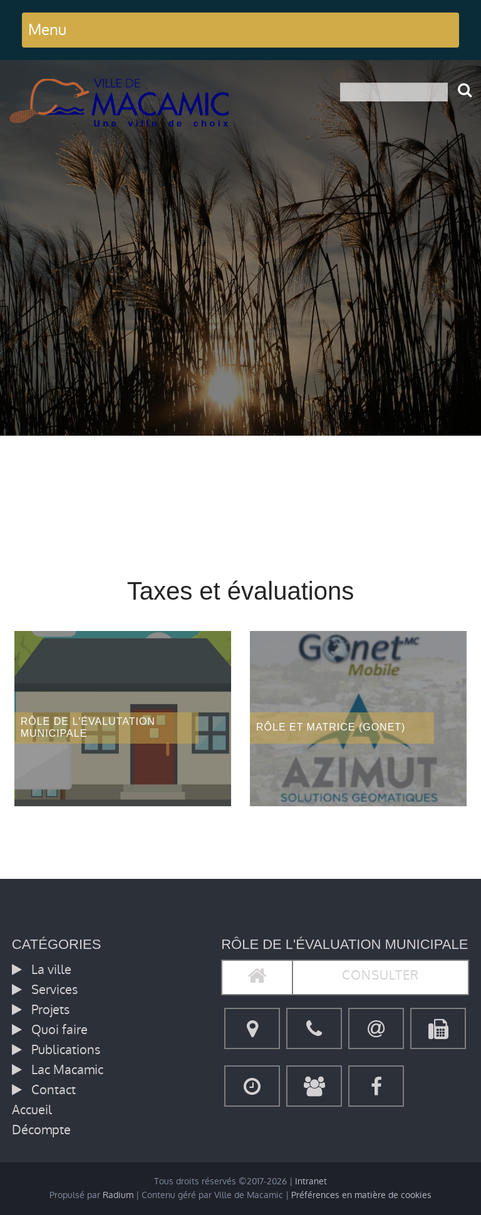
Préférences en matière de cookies (361, 1195)
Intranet (311, 1181)
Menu (47, 29)
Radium (118, 1195)
